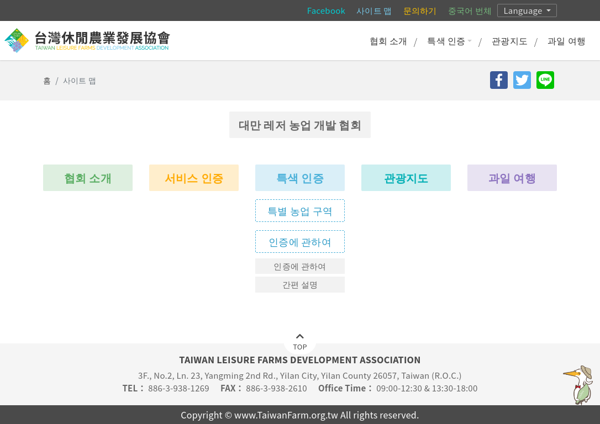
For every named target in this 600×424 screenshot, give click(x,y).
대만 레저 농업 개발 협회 (300, 124)
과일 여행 (567, 40)
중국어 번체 (470, 10)
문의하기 (420, 10)
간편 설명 (300, 284)
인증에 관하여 (300, 241)
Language (523, 10)
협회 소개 (389, 40)
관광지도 (510, 40)
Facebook (326, 10)
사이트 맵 (374, 10)
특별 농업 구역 (300, 210)
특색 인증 (449, 40)
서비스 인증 (194, 177)
